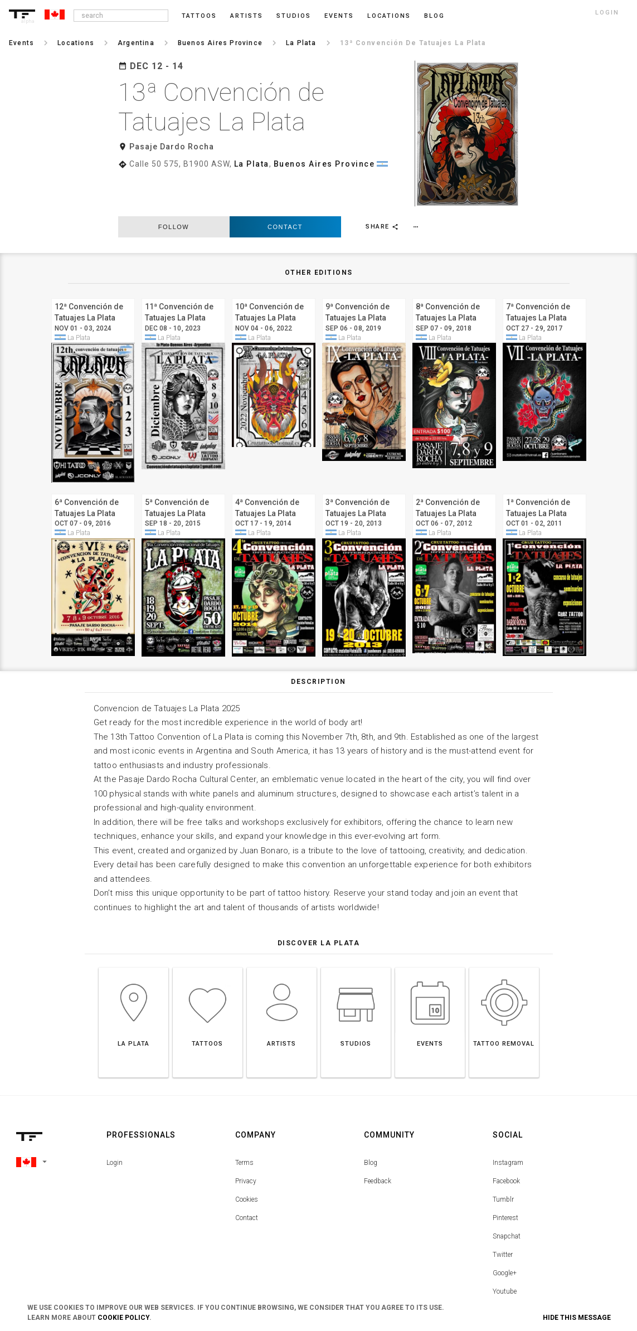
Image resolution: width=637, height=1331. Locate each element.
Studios (293, 16)
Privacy (245, 1140)
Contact (285, 186)
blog (434, 16)
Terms (244, 1122)
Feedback (377, 1140)
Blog (370, 1122)
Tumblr (503, 1159)
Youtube (505, 1251)
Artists (246, 16)
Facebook (506, 1140)
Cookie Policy (123, 1318)
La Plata (251, 163)
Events (339, 16)
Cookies (246, 1159)
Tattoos (199, 16)
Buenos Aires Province (324, 163)
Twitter (503, 1214)
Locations (389, 16)
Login (114, 1122)
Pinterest (505, 1177)
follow (173, 186)
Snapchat (507, 1195)
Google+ (505, 1232)
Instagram (508, 1122)
